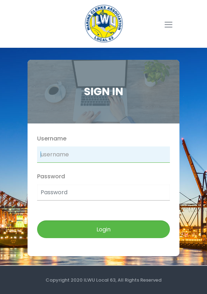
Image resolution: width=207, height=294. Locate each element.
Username (51, 138)
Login (103, 229)
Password (51, 176)
